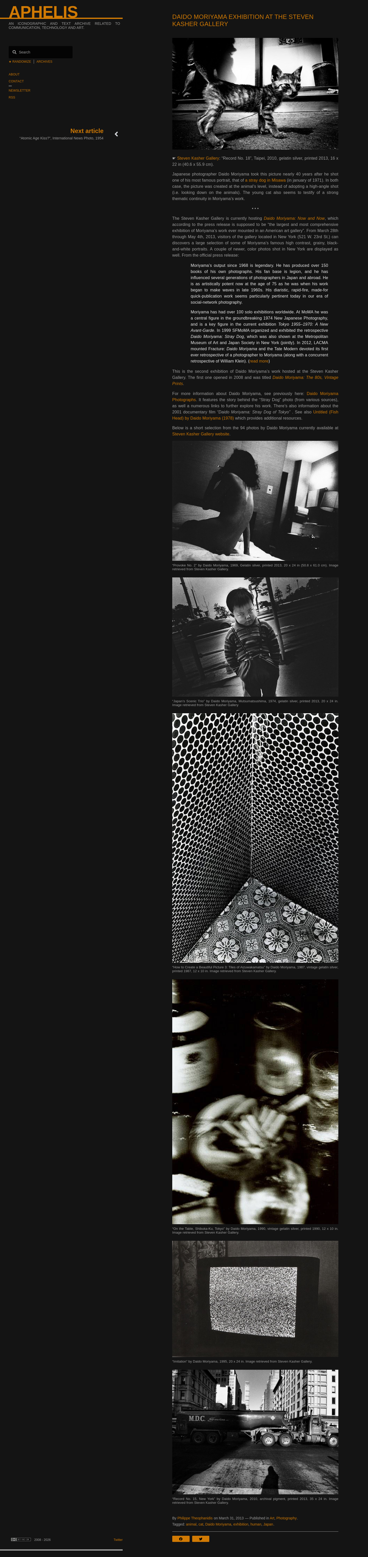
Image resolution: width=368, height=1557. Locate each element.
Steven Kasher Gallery (198, 158)
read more (258, 361)
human (255, 1524)
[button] (182, 1539)
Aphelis (43, 12)
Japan (268, 1524)
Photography (286, 1518)
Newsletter (19, 90)
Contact (16, 81)
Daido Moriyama (218, 1524)
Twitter (118, 1540)
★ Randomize (20, 61)
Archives (44, 61)
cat (201, 1524)
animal (191, 1524)
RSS (12, 97)
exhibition (240, 1524)
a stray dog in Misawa (265, 180)
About (14, 74)
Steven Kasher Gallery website (200, 434)
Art (272, 1518)
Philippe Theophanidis (195, 1518)
